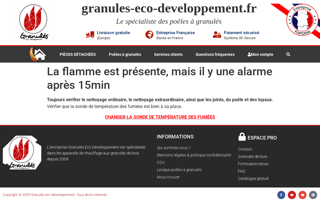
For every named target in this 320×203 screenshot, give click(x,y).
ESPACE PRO (262, 138)
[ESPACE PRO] (242, 137)
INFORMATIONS (175, 137)
